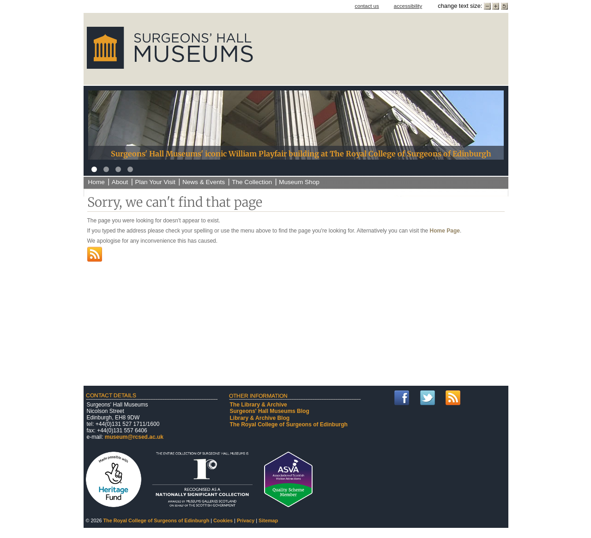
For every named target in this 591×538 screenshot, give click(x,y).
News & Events (203, 182)
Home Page (445, 230)
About (120, 182)
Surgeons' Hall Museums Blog (269, 411)
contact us (367, 6)
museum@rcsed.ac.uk (134, 437)
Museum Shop (299, 182)
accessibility (408, 6)
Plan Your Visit (155, 182)
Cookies (223, 520)
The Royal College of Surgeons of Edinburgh (289, 424)
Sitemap (268, 520)
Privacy (245, 520)
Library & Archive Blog (260, 418)
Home (96, 182)
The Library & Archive (258, 404)
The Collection (252, 182)
